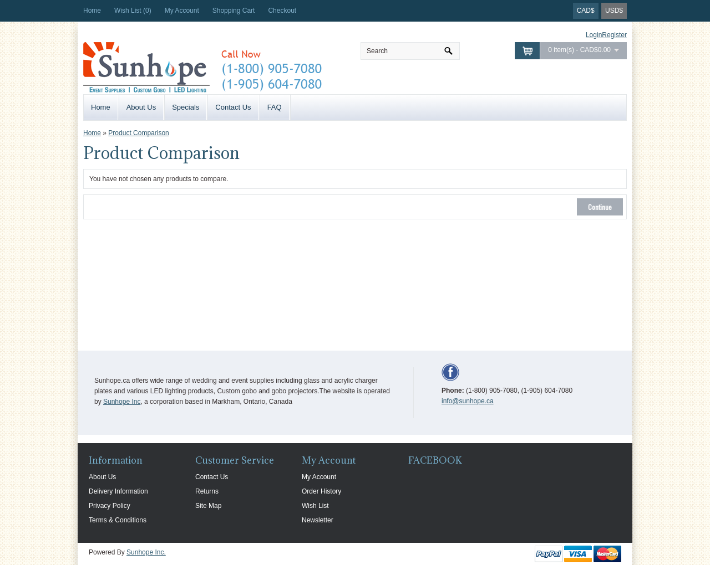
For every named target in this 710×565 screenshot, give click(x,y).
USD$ (614, 10)
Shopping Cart (233, 10)
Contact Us (233, 107)
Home (92, 10)
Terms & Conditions (117, 520)
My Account (182, 10)
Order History (321, 491)
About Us (141, 107)
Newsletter (317, 520)
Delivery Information (118, 491)
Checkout (282, 10)
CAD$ (586, 10)
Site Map (208, 506)
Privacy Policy (109, 506)
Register (614, 35)
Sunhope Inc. (146, 552)
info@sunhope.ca (468, 401)
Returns (207, 491)
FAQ (274, 107)
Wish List (315, 506)
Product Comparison (138, 133)
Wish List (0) (132, 10)
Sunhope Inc (121, 401)
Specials (185, 107)
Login (594, 35)
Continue (600, 207)
